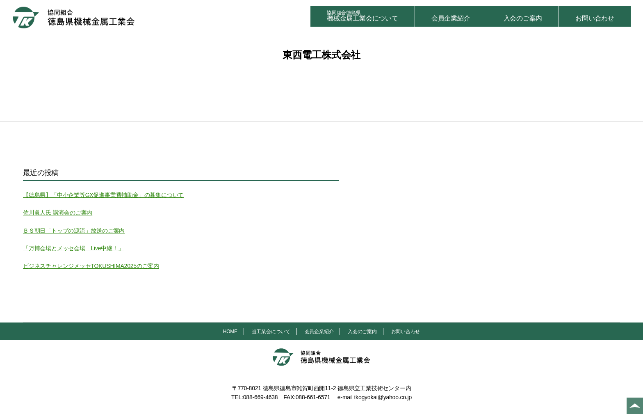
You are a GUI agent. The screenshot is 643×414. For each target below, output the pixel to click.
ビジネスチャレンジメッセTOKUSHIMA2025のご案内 (91, 266)
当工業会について (271, 331)
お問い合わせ (594, 18)
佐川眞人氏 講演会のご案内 (57, 212)
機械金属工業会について (362, 16)
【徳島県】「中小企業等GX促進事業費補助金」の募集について (103, 195)
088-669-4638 (260, 397)
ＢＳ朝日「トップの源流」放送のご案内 (74, 230)
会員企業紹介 (450, 18)
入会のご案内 (523, 18)
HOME (230, 331)
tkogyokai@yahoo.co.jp (383, 397)
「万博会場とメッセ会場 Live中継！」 (73, 248)
